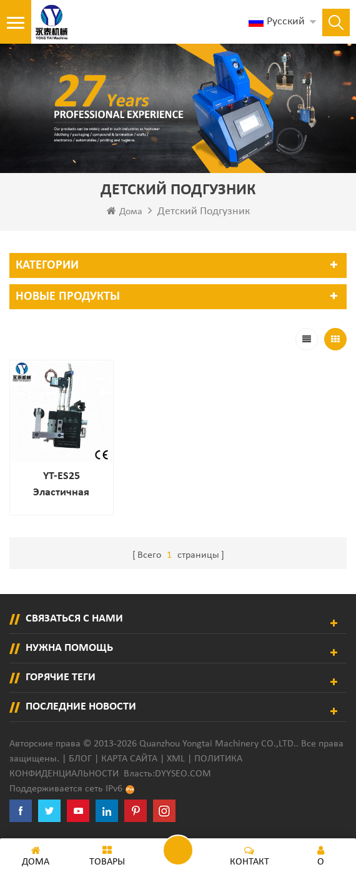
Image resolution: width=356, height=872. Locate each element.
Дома (124, 211)
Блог (80, 759)
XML (176, 759)
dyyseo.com (183, 774)
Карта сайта (129, 759)
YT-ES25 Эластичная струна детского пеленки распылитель (61, 485)
